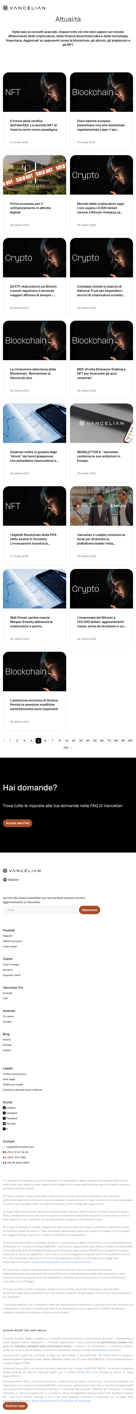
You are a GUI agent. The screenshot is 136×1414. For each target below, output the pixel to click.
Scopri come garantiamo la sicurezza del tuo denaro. (61, 1262)
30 (81, 740)
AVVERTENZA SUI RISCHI (106, 1350)
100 (130, 740)
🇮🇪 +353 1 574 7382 (14, 1157)
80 (116, 740)
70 (109, 740)
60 (102, 740)
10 (66, 740)
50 (95, 740)
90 (123, 740)
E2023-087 (83, 1372)
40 (88, 740)
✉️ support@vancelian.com (18, 1146)
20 (73, 740)
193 (66, 747)
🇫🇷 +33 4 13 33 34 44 (15, 1152)
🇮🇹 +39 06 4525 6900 (16, 1162)
